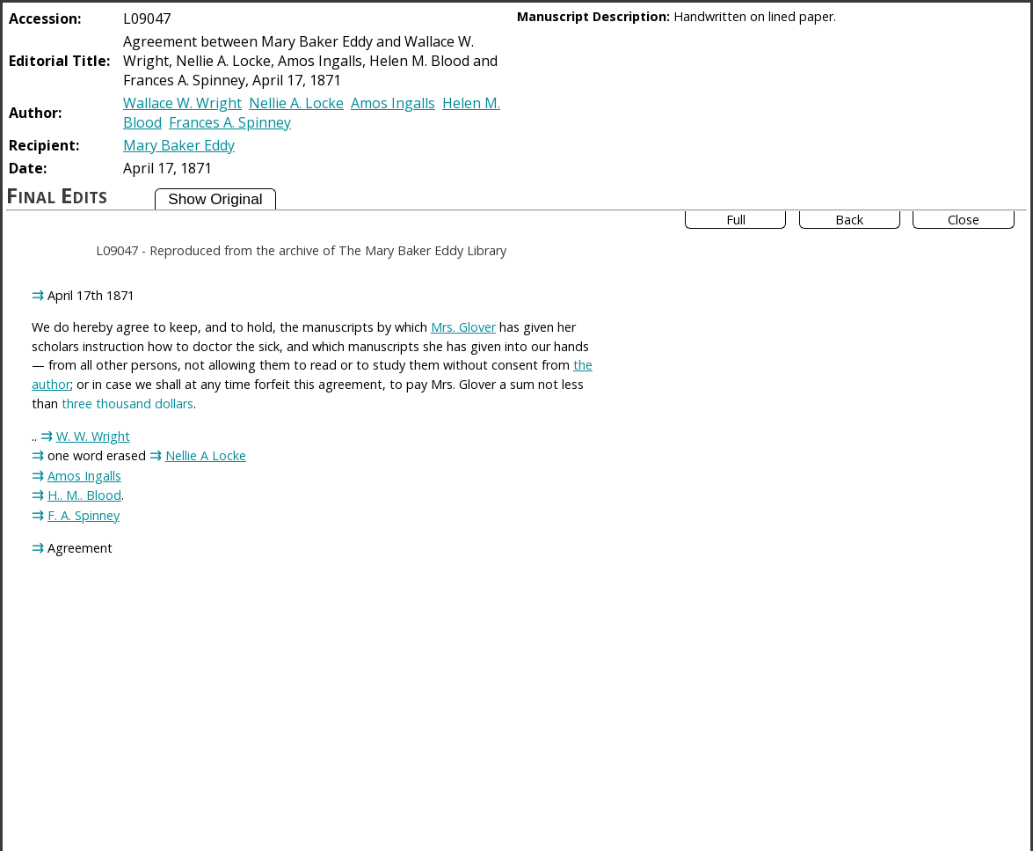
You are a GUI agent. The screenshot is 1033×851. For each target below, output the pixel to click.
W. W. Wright (93, 436)
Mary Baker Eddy (179, 145)
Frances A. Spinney (230, 122)
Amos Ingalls (393, 103)
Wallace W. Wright (182, 103)
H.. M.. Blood (84, 495)
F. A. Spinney (83, 515)
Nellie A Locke (205, 455)
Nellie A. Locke (296, 103)
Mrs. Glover (463, 327)
